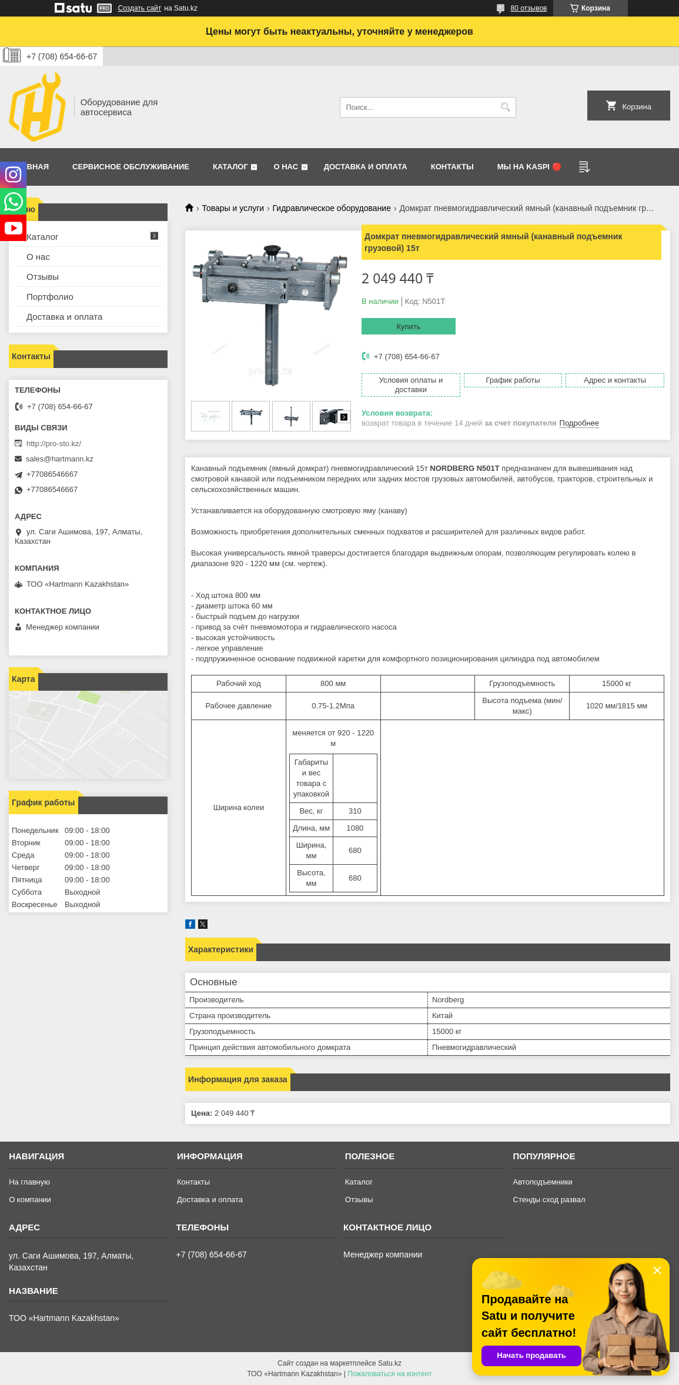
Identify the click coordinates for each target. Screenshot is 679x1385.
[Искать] (506, 107)
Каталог (230, 166)
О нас (285, 166)
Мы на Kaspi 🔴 (529, 166)
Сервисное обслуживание (130, 166)
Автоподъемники (543, 1181)
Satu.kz (390, 1363)
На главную (29, 1181)
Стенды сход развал (549, 1199)
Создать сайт (140, 8)
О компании (30, 1199)
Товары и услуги (233, 208)
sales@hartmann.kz (59, 458)
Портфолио (49, 297)
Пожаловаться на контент (389, 1374)
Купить (408, 326)
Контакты (452, 166)
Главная (30, 166)
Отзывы (42, 277)
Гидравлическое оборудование (332, 208)
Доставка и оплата (365, 166)
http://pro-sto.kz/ (53, 443)
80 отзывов (528, 8)
